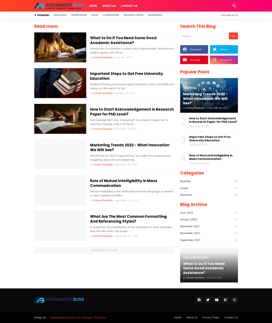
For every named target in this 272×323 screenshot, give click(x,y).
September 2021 (209, 240)
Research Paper (133, 15)
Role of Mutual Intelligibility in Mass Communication (123, 183)
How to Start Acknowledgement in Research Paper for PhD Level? (132, 112)
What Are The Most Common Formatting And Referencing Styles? (128, 219)
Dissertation (79, 15)
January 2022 (209, 219)
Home (93, 5)
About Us (109, 5)
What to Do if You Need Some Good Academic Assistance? (123, 40)
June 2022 (209, 212)
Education (60, 15)
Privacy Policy (211, 317)
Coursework (111, 15)
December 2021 (209, 226)
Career (209, 188)
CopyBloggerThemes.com (64, 317)
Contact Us (129, 5)
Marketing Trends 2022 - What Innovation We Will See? (129, 147)
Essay (94, 15)
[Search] (234, 5)
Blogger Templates (94, 317)
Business (209, 181)
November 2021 (209, 233)
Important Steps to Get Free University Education (126, 76)
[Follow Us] (228, 15)
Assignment (155, 15)
